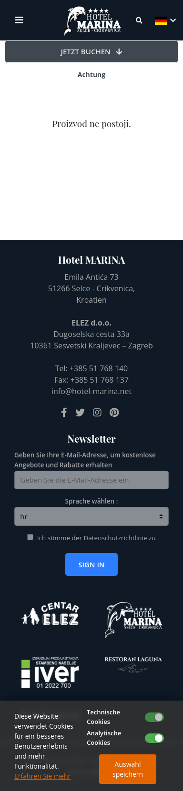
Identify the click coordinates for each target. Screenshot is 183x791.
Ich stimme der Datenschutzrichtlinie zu (96, 538)
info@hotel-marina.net (91, 391)
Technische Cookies (103, 717)
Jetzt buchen (91, 51)
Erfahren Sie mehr (42, 776)
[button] (164, 20)
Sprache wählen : (91, 501)
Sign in (91, 564)
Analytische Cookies (104, 738)
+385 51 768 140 (99, 368)
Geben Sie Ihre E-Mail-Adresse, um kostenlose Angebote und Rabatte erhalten (85, 460)
